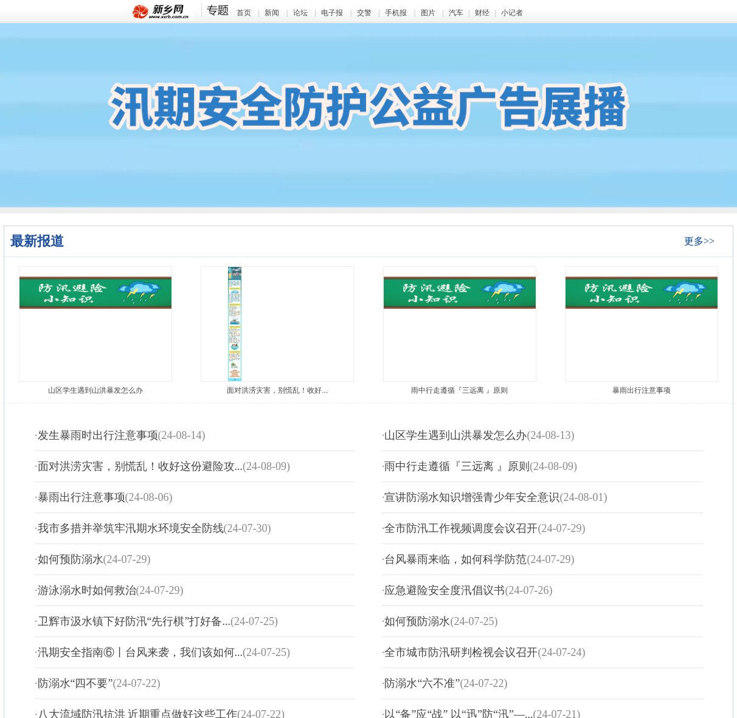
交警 (364, 13)
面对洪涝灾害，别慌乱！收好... (277, 390)
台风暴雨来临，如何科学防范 (455, 559)
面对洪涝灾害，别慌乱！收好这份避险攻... (140, 466)
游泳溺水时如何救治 (87, 590)
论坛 (300, 13)
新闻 (272, 13)
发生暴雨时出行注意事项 (98, 435)
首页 (244, 13)
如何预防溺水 (70, 559)
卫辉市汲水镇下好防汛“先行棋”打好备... (134, 621)
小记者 (512, 13)
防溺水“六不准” (422, 683)
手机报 (396, 13)
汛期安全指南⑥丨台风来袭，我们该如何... (140, 652)
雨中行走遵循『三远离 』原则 (459, 390)
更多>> (699, 241)
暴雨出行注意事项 (641, 390)
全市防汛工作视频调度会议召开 (461, 528)
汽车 (456, 13)
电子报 (332, 13)
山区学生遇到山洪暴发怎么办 (95, 390)
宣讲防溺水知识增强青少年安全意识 (471, 497)
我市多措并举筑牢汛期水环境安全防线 (131, 528)
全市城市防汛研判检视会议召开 (461, 652)
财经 (482, 13)
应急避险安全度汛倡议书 (444, 590)
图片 (428, 13)
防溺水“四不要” (75, 683)
